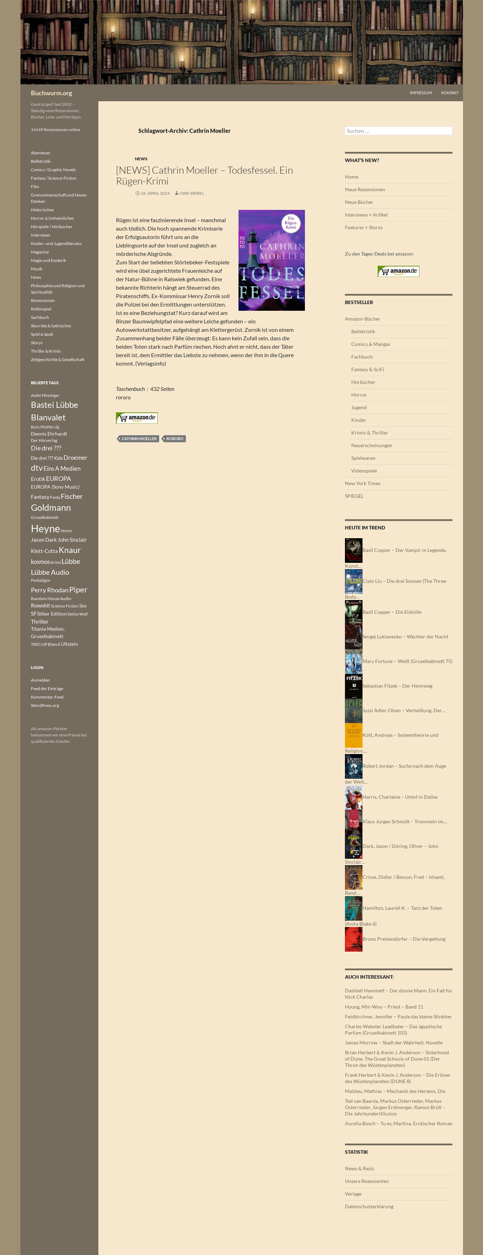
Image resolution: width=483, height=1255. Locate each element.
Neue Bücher (359, 202)
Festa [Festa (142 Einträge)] (55, 497)
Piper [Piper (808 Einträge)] (78, 589)
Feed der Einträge (47, 688)
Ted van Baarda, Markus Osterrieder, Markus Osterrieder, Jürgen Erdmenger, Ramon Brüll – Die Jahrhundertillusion (395, 1107)
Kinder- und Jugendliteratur (56, 243)
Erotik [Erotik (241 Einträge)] (38, 479)
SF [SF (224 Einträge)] (34, 613)
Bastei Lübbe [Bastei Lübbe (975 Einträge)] (54, 405)
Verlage (353, 1194)
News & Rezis (359, 1168)
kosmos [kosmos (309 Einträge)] (40, 561)
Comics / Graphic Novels (53, 169)
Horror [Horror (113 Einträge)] (66, 530)
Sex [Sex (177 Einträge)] (83, 606)
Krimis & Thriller (369, 433)
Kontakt (449, 92)
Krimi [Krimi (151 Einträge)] (56, 562)
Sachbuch (40, 317)
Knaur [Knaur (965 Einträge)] (70, 550)
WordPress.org (45, 705)
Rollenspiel (41, 308)
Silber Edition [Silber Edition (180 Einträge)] (52, 614)
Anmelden (40, 680)
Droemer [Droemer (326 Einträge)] (75, 457)
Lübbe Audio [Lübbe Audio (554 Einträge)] (50, 572)
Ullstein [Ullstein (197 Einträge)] (69, 644)
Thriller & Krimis (46, 351)
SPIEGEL (354, 496)
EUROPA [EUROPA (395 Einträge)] (58, 478)
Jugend (359, 407)
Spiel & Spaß (42, 334)
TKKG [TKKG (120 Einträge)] (36, 644)
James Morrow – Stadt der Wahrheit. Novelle (394, 1042)
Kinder (358, 420)
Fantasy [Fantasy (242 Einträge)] (40, 497)
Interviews (40, 235)
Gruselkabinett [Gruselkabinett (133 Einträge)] (44, 517)
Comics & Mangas (370, 344)
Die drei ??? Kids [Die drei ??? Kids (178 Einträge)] (47, 458)
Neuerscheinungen (371, 445)
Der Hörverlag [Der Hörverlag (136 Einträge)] (44, 440)
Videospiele (364, 471)
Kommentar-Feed (47, 697)
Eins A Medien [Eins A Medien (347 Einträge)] (62, 468)
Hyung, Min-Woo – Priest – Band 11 (384, 1007)
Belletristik (363, 331)
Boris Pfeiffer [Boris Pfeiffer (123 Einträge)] (42, 427)
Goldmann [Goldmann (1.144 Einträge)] (51, 507)
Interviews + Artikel (366, 215)
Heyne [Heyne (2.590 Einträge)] (45, 528)
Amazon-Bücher (362, 319)
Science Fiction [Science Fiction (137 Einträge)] (65, 606)
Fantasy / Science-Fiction (54, 178)
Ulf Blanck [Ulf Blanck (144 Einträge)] (50, 644)
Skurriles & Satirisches (51, 325)
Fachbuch (362, 357)
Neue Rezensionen (365, 189)
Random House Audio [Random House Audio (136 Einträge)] (51, 598)
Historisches (42, 209)
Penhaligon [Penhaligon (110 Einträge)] (40, 580)
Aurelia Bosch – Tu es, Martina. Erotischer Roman (398, 1123)
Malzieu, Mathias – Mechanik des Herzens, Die (395, 1091)
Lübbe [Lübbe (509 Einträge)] (70, 561)
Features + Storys (364, 227)
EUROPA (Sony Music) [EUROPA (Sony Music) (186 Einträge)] (55, 487)
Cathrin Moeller (139, 438)
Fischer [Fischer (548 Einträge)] (72, 496)
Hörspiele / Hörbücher (51, 226)
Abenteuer (41, 152)
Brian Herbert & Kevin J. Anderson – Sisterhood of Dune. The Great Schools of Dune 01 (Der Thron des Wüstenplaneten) (397, 1058)
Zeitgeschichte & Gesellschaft (57, 359)
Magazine (40, 252)
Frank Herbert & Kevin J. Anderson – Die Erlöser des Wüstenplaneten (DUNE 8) (398, 1078)
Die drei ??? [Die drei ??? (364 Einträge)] (46, 448)
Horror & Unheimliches (52, 218)
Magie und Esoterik (48, 260)
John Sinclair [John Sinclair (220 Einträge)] (72, 540)
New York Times (362, 483)
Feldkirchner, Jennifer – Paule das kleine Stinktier (398, 1016)
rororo (175, 438)
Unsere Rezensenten (367, 1181)
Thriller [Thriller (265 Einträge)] (39, 621)
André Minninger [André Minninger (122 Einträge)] (45, 395)
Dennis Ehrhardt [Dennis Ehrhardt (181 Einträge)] (49, 434)
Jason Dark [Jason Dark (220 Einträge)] (44, 540)
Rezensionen (43, 300)
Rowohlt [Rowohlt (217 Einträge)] (40, 606)
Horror (359, 395)
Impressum (421, 92)
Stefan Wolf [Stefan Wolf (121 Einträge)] (77, 614)
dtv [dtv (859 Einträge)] (37, 467)
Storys (37, 342)
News (141, 158)
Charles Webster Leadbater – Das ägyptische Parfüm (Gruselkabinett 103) (393, 1029)
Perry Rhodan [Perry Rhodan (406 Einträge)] (49, 590)
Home (351, 177)
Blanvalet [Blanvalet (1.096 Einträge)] (48, 417)
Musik (36, 268)
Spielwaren (363, 458)
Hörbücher (363, 382)
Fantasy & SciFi (367, 369)
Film (35, 186)
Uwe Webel (192, 193)
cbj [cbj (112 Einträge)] (56, 427)
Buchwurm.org (51, 93)
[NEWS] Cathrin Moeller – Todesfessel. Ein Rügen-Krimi (204, 175)
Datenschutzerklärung (369, 1206)
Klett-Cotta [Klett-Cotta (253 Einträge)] (44, 551)
